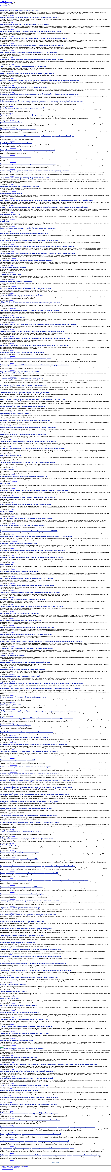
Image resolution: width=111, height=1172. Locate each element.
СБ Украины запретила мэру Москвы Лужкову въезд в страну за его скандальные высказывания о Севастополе (39, 711)
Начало (3, 1166)
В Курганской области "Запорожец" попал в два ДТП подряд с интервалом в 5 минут (29, 822)
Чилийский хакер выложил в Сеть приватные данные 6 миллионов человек (26, 732)
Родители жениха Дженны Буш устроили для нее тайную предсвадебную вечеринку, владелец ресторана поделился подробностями (46, 200)
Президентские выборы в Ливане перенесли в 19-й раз (19, 10)
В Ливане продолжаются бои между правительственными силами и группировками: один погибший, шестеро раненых (41, 101)
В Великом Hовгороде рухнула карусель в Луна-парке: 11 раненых (23, 87)
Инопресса (12, 127)
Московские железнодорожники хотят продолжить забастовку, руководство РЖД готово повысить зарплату (37, 246)
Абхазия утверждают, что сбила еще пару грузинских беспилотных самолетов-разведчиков (32, 331)
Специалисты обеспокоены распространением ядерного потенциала (24, 233)
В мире (12, 15)
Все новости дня (5, 5)
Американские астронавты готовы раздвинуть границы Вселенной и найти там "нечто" (30, 592)
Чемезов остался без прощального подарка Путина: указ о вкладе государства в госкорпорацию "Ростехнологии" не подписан (44, 880)
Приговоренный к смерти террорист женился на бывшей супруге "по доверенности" (29, 52)
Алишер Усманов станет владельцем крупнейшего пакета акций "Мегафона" (26, 1026)
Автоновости (13, 148)
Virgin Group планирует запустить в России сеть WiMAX (19, 372)
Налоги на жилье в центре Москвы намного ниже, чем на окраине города (25, 767)
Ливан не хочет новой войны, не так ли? (14, 991)
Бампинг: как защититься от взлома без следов (16, 1040)
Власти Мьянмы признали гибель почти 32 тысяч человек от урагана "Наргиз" (27, 73)
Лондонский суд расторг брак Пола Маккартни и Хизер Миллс (21, 379)
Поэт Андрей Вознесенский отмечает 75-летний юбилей (19, 613)
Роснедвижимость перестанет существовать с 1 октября (19, 186)
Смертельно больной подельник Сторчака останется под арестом (23, 406)
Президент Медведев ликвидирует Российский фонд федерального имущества (27, 228)
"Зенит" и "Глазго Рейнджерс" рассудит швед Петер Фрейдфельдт (23, 66)
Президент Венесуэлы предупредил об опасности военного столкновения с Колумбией (30, 1134)
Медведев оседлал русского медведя (13, 984)
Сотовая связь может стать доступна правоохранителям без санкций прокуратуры (29, 977)
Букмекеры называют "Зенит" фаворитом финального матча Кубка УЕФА (25, 420)
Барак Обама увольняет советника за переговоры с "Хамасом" (22, 922)
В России (12, 29)
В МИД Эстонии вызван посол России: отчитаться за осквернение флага (25, 504)
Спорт (11, 22)
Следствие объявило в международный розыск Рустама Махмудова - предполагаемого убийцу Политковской (38, 324)
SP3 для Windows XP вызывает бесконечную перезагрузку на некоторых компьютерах (30, 302)
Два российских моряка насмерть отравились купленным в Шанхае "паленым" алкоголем (31, 606)
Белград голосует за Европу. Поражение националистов (19, 852)
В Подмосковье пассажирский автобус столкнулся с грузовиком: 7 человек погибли (29, 240)
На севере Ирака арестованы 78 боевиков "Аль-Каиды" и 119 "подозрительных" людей (30, 31)
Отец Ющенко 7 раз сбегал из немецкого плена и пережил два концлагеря (25, 358)
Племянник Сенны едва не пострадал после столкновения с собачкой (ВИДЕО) (27, 497)
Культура (12, 350)
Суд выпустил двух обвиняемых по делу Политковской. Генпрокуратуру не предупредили (31, 557)
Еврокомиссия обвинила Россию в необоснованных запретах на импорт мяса (27, 578)
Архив (11, 1166)
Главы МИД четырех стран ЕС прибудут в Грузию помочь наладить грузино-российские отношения (34, 490)
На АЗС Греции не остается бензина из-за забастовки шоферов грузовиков (26, 518)
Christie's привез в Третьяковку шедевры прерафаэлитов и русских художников (28, 427)
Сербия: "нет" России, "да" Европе (12, 655)
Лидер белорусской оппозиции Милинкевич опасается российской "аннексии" (27, 627)
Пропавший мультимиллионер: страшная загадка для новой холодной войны (27, 585)
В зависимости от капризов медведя (13, 267)
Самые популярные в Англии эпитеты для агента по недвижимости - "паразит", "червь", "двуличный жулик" (38, 253)
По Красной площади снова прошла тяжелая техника (18, 1005)
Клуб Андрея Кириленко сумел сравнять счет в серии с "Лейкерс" (23, 599)
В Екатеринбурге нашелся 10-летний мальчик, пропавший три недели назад (26, 838)
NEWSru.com (6, 2)
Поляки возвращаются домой (10, 455)
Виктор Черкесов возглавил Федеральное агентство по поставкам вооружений (27, 150)
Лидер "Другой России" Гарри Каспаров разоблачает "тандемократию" (25, 393)
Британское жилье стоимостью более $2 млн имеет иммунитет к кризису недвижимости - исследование (36, 536)
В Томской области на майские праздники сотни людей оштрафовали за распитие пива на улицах (34, 744)
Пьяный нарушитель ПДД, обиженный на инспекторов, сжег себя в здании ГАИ (27, 1071)
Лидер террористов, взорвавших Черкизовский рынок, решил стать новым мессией (29, 901)
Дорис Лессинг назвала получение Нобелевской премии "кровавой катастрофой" (28, 815)
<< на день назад (5, 1162)
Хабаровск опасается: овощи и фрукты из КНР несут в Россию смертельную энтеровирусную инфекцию (36, 718)
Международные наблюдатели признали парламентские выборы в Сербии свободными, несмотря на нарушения (39, 94)
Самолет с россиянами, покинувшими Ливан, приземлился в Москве (24, 1085)
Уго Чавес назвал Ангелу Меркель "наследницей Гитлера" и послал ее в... (25, 288)
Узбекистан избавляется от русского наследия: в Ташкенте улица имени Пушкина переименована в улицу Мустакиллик (41, 683)
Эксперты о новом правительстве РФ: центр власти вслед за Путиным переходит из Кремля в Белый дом (37, 136)
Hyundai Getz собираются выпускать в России (16, 143)
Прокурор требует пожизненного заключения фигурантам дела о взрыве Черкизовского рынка (33, 115)
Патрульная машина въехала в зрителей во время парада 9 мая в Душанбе (26, 929)
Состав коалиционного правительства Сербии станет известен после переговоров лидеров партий (34, 171)
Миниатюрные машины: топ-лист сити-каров (15, 157)
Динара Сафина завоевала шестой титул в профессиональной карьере (25, 662)
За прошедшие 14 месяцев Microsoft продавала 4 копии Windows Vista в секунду (28, 441)
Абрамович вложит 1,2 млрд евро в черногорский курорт (20, 908)
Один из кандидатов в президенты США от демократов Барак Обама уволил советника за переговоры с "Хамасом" (40, 688)
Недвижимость (13, 191)
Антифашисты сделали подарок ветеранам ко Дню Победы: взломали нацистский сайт (30, 949)
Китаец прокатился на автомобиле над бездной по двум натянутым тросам (26, 634)
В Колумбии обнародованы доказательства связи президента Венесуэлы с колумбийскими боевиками (36, 788)
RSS (22, 1166)
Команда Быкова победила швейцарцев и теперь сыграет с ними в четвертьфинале (29, 17)
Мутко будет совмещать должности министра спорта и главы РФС (23, 108)
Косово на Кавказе (6, 511)
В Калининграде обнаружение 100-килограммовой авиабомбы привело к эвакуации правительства (34, 365)
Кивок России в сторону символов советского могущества (20, 620)
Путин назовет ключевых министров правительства (18, 1057)
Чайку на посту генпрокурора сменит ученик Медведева (19, 1012)
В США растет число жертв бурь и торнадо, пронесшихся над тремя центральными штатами (32, 448)
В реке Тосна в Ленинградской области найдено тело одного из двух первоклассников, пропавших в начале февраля (41, 641)
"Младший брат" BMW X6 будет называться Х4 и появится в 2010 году (24, 1033)
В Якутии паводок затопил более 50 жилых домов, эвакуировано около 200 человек (29, 1097)
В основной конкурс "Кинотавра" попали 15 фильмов (18, 543)
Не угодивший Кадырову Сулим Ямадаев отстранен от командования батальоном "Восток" (32, 45)
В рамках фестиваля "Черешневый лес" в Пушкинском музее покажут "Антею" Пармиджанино (33, 963)
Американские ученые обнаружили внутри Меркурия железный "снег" (24, 178)
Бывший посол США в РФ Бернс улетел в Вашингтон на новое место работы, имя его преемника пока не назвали (39, 80)
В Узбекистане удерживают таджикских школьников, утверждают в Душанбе (26, 260)
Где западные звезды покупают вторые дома (16, 281)
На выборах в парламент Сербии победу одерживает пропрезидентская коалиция (28, 1104)
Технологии (13, 308)
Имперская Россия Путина (9, 998)
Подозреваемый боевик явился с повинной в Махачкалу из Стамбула (24, 24)
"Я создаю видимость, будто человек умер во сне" (18, 129)
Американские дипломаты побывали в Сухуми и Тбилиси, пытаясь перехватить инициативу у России (35, 970)
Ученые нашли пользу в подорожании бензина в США (19, 859)
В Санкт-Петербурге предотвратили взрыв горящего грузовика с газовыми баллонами (30, 845)
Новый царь (4, 221)
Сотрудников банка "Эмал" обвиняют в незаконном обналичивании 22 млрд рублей (29, 802)
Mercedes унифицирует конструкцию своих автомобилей (20, 676)
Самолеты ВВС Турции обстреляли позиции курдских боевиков (22, 295)
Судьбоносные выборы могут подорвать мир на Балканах (20, 831)
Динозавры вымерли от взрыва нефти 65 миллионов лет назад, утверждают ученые (29, 310)
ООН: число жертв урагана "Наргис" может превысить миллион (22, 1049)
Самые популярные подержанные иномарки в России (19, 1090)
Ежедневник (17, 1166)
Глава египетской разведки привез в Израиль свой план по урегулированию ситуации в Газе (32, 400)
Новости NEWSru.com (7, 1169)
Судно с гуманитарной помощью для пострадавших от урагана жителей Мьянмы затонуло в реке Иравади (37, 1148)
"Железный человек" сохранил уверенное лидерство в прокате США (24, 1019)
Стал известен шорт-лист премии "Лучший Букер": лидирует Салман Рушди (26, 648)
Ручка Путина (5, 483)
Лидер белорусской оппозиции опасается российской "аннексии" (23, 669)
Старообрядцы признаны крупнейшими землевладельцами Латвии (23, 476)
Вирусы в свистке (6, 564)
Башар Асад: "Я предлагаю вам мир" (13, 317)
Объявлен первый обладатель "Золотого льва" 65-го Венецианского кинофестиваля (29, 774)
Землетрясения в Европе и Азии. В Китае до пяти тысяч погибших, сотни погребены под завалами (34, 795)
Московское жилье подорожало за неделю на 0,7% (17, 760)
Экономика (12, 155)
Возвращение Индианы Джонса (11, 193)
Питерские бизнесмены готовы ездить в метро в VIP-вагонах (21, 887)
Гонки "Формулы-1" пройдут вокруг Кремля (15, 725)
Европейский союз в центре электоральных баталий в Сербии (22, 894)
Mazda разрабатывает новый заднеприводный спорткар (19, 571)
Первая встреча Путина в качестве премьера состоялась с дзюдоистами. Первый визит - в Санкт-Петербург (37, 866)
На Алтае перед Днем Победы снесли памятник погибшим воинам (23, 386)
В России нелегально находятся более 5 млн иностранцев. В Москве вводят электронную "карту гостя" (36, 338)
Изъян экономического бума (10, 214)
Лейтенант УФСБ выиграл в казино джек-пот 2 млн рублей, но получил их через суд (29, 751)
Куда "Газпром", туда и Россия (11, 704)
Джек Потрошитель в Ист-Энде (11, 122)
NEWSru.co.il (4, 1167)
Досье (7, 1166)
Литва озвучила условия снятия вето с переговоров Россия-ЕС (22, 935)
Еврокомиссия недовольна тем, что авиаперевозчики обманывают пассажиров (28, 164)
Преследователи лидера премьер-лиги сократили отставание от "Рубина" (26, 808)
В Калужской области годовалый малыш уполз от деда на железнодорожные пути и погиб (31, 59)
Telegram (26, 1166)
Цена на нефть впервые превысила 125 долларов (17, 942)
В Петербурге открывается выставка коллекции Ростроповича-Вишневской (26, 1078)
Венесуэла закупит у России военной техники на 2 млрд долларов (23, 697)
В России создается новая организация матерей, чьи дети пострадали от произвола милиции (32, 550)
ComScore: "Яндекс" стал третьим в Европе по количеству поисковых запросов (28, 915)
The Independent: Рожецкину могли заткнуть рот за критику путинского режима (27, 462)
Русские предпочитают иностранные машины (16, 413)
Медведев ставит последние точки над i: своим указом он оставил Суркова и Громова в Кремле (33, 38)
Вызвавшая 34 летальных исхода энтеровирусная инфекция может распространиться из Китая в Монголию (37, 781)
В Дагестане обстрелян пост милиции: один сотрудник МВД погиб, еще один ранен (29, 1113)
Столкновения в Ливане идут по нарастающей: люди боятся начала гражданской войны (31, 956)
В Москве (10, 1167)
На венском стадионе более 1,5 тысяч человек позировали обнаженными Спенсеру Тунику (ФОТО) (34, 345)
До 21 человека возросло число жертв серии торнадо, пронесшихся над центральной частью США (34, 1141)
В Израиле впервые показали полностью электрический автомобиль (24, 737)
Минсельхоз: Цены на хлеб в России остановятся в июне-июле (22, 352)
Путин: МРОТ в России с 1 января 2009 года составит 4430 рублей (23, 434)
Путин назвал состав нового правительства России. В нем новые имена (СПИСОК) (29, 531)
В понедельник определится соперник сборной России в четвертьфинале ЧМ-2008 (29, 873)
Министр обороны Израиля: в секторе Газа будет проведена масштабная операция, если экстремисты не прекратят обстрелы (44, 207)
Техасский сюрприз (7, 469)
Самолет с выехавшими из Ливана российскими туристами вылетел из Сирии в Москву (30, 1120)
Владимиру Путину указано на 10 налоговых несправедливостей (22, 525)
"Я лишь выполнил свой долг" (11, 274)
